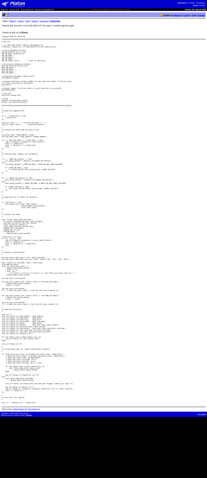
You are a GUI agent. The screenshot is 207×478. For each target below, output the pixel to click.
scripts (186, 15)
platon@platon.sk (20, 470)
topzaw (201, 15)
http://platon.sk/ (34, 470)
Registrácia (200, 3)
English (201, 5)
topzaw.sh (44, 21)
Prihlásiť (191, 3)
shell (193, 15)
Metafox (29, 476)
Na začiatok (202, 475)
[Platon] (177, 15)
